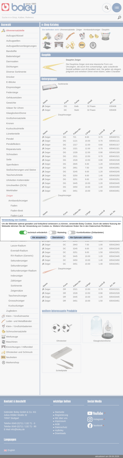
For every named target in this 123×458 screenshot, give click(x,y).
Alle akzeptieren (38, 237)
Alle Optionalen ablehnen (80, 237)
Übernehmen (57, 237)
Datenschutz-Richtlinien (100, 226)
